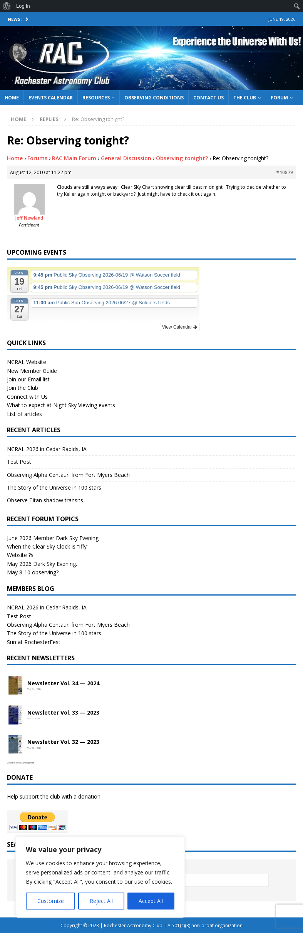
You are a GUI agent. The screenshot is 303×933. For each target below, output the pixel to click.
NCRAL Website (26, 362)
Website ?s (20, 555)
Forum (279, 97)
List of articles (24, 414)
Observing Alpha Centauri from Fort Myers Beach (68, 474)
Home (12, 97)
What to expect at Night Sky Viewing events (61, 405)
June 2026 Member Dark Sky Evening (53, 538)
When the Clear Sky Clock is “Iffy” (48, 546)
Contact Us (208, 97)
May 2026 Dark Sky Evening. (42, 563)
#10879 (284, 172)
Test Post (19, 461)
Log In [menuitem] (23, 6)
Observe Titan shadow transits (45, 500)
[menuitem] (6, 6)
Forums (37, 158)
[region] (100, 877)
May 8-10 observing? (33, 572)
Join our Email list (28, 379)
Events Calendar (50, 97)
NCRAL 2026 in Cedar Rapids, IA (47, 449)
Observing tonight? (182, 158)
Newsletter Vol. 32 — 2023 (63, 742)
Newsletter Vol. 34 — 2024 (63, 683)
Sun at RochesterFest (33, 642)
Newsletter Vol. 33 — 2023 (63, 713)
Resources (96, 97)
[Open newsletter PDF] (15, 685)
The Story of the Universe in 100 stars (54, 487)
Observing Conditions (154, 97)
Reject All (101, 900)
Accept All (151, 900)
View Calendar (179, 327)
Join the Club (22, 387)
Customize (50, 900)
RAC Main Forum (74, 158)
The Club (244, 97)
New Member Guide (32, 370)
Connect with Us (27, 396)
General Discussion (126, 158)
